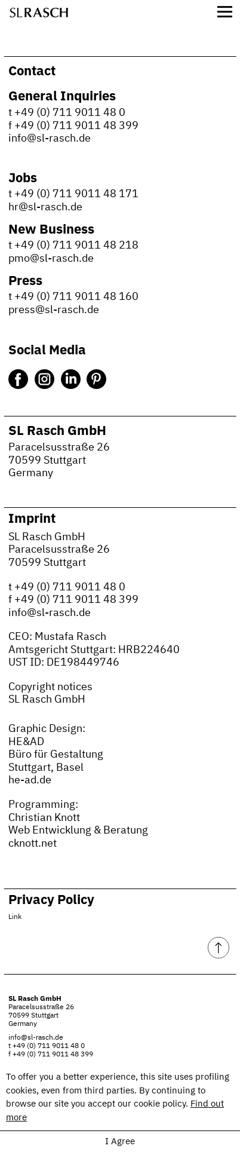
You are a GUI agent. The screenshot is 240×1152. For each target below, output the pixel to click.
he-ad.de (29, 780)
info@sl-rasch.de (49, 138)
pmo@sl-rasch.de (51, 258)
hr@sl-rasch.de (45, 207)
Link (14, 917)
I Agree (120, 1141)
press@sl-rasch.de (53, 310)
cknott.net (32, 843)
